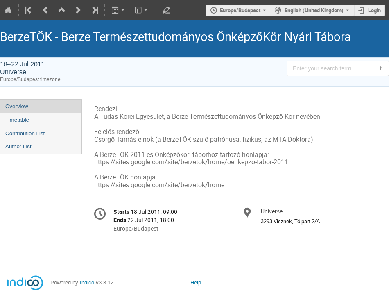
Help (195, 282)
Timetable (17, 120)
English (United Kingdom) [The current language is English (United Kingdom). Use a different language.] (314, 10)
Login (374, 10)
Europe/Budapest (240, 10)
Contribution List (25, 133)
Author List (18, 146)
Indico (87, 282)
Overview (16, 106)
